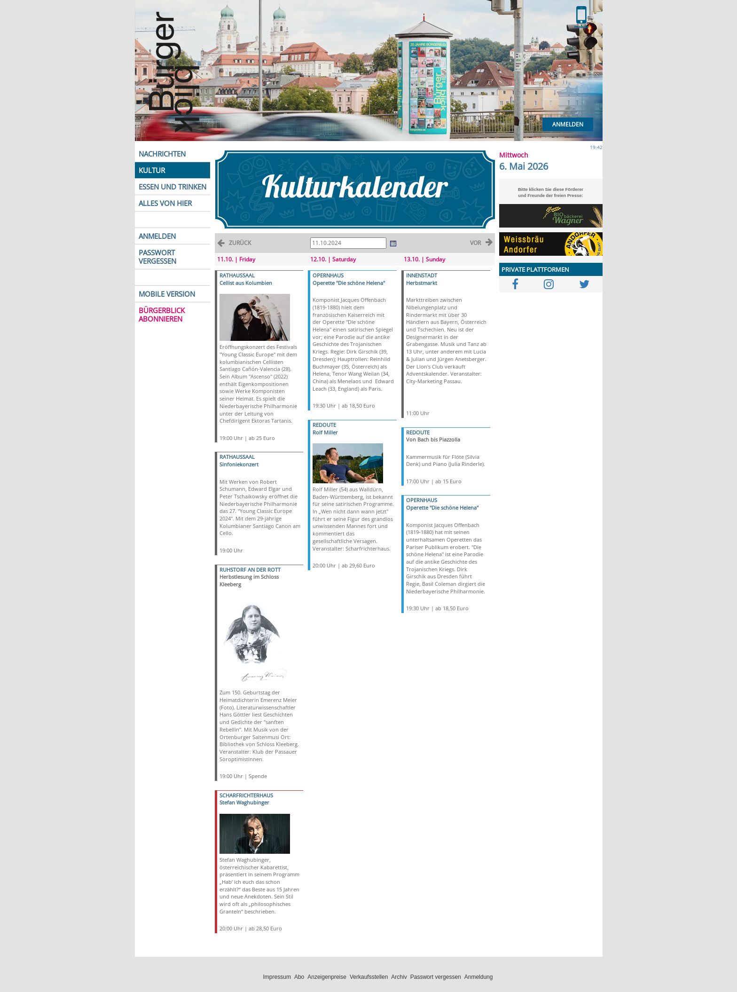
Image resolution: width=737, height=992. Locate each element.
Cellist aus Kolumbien (246, 282)
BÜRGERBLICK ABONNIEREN (162, 314)
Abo (299, 977)
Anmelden (567, 124)
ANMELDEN (157, 236)
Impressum (277, 977)
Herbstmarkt (421, 282)
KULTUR (152, 170)
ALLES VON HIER (165, 203)
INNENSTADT (421, 275)
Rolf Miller (325, 432)
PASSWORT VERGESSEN (157, 257)
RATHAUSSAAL (237, 275)
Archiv (399, 977)
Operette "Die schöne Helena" (349, 282)
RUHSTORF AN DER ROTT (250, 569)
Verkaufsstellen (369, 977)
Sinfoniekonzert (239, 464)
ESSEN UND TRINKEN (172, 186)
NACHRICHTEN (162, 153)
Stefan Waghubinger (244, 802)
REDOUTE (324, 424)
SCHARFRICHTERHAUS (246, 795)
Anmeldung (478, 977)
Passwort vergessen (435, 977)
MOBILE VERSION (167, 294)
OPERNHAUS (328, 275)
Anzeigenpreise (326, 977)
